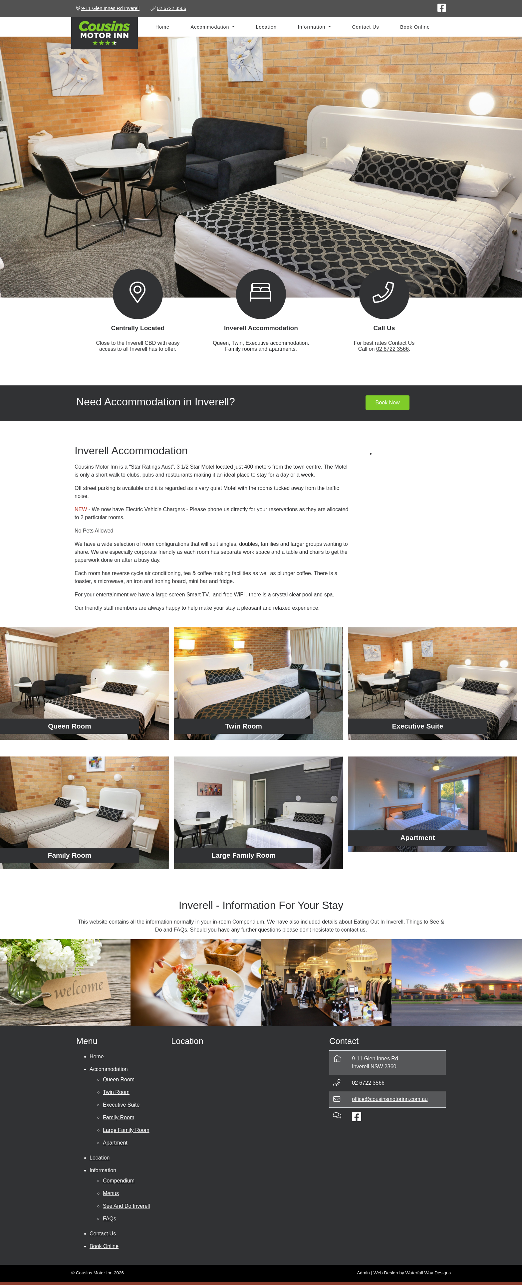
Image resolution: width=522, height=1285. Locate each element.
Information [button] (312, 27)
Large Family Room (126, 1130)
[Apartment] (432, 804)
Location (266, 27)
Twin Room (116, 1092)
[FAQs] (457, 982)
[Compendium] (65, 982)
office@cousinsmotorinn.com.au (390, 1099)
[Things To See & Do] (326, 982)
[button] (39, 167)
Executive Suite (121, 1105)
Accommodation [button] (210, 27)
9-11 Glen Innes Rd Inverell (110, 8)
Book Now (388, 402)
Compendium (118, 1180)
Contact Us (365, 27)
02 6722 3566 (392, 349)
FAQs (109, 1218)
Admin (363, 1272)
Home (162, 27)
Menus (111, 1193)
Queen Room (118, 1079)
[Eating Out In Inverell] (195, 982)
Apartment (115, 1143)
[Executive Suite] (432, 683)
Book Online (415, 27)
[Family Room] (84, 812)
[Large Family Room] (258, 812)
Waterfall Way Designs (428, 1272)
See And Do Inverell (126, 1206)
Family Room (118, 1117)
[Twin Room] (258, 683)
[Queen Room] (84, 683)
